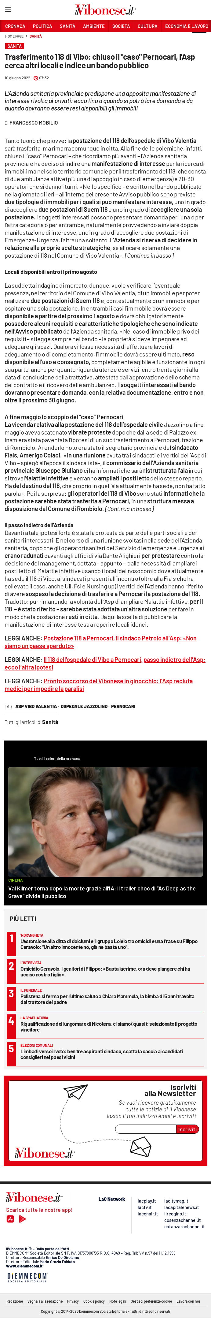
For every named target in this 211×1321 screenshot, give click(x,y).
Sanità (36, 36)
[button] (199, 39)
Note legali (117, 1301)
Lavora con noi (188, 1301)
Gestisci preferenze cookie (151, 1301)
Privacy (73, 1301)
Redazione (14, 1301)
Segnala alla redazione (45, 1301)
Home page (14, 36)
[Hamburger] (8, 10)
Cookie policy (94, 1301)
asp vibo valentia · (37, 706)
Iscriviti (187, 1129)
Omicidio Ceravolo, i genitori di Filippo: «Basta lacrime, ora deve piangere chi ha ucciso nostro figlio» (105, 971)
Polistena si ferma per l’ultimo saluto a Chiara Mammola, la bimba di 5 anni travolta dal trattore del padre (107, 999)
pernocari (123, 706)
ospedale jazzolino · (85, 706)
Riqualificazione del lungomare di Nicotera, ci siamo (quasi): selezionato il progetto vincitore (108, 1026)
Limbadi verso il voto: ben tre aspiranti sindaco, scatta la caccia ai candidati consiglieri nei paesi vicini (101, 1054)
